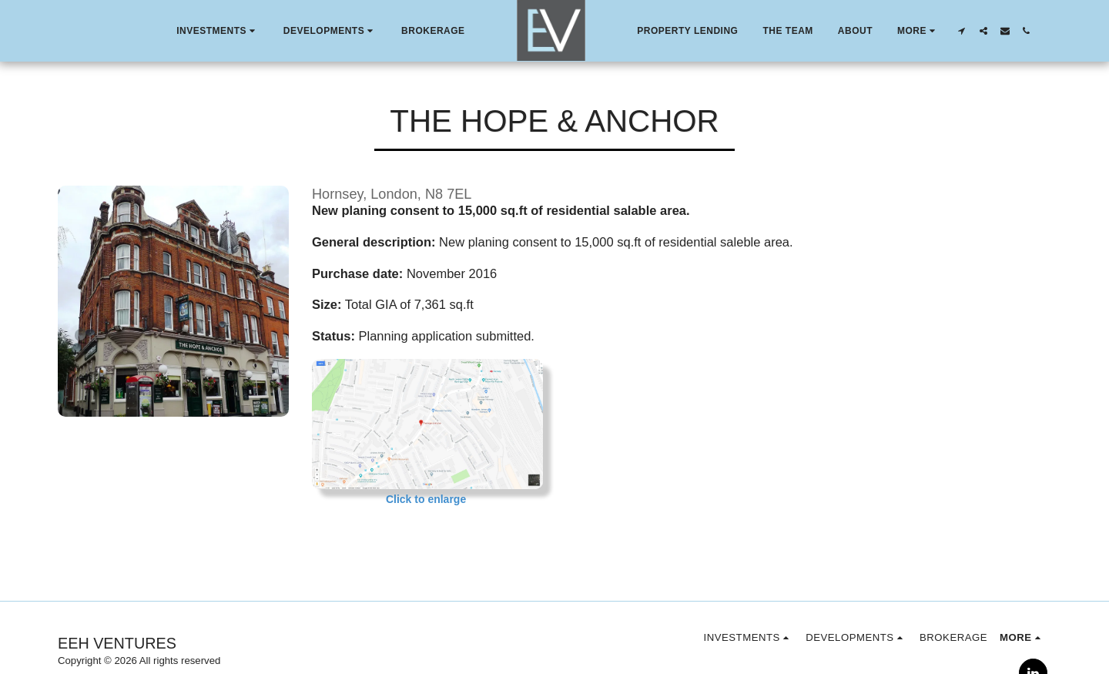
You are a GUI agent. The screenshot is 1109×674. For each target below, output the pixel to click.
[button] (217, 31)
